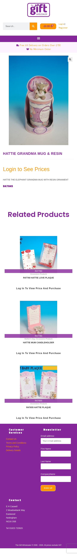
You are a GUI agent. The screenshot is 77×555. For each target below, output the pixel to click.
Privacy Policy (12, 446)
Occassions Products (38, 274)
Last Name (46, 461)
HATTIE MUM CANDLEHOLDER (38, 342)
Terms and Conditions (16, 443)
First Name (46, 449)
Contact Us (11, 439)
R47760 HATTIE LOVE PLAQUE (38, 278)
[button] (38, 38)
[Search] (33, 26)
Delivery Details (13, 450)
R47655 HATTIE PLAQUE (38, 407)
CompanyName (48, 474)
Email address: (48, 436)
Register (63, 28)
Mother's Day (29, 339)
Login (61, 24)
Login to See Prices (26, 169)
